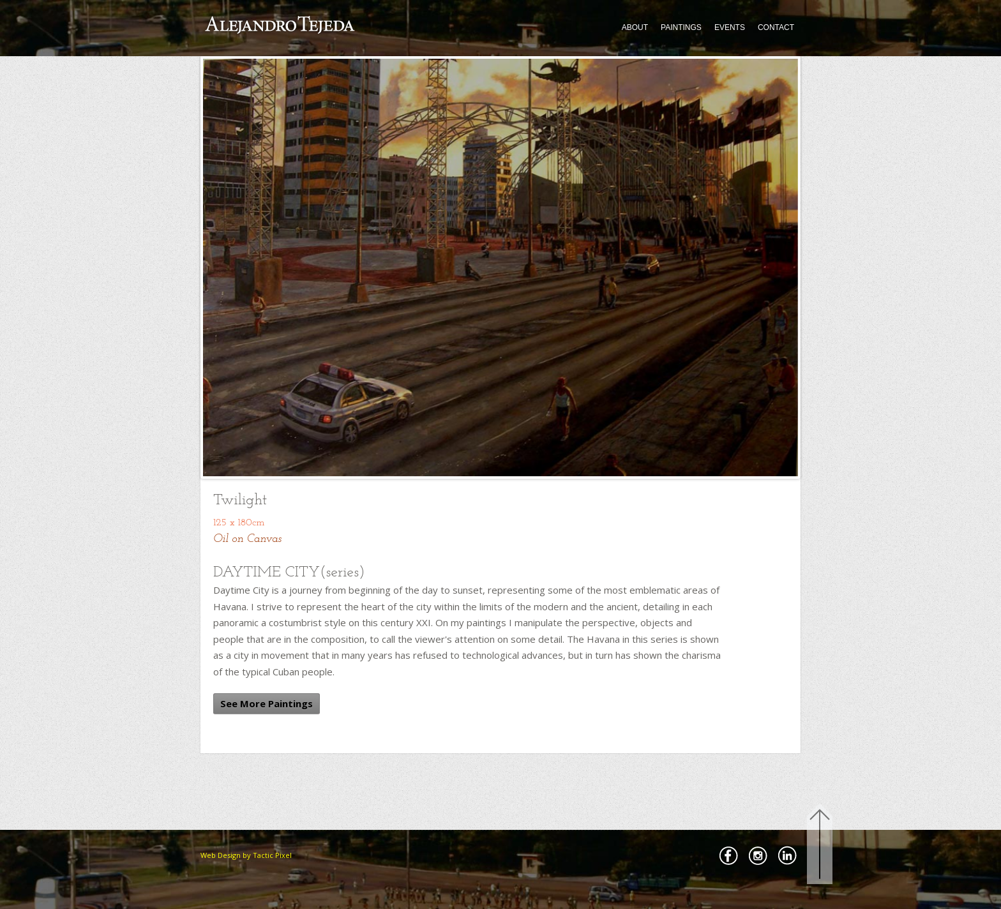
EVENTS (729, 27)
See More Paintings (266, 703)
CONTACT (776, 27)
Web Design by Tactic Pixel (246, 855)
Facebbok (728, 855)
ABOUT (635, 27)
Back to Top (819, 846)
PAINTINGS (681, 27)
